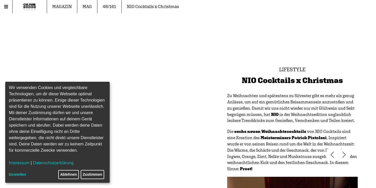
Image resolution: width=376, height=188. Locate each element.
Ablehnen (68, 174)
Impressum (19, 163)
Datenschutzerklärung (53, 163)
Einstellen (17, 174)
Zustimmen (92, 174)
